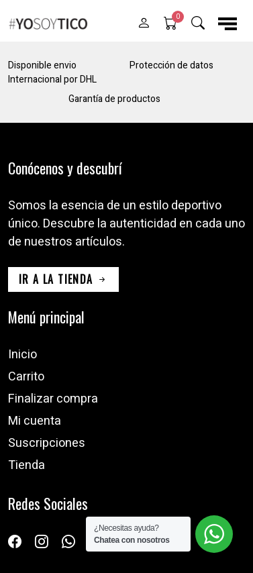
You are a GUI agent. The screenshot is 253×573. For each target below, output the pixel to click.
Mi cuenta (34, 421)
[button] (144, 23)
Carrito (26, 377)
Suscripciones (46, 443)
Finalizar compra (53, 399)
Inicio (22, 355)
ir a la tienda (63, 279)
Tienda (26, 465)
